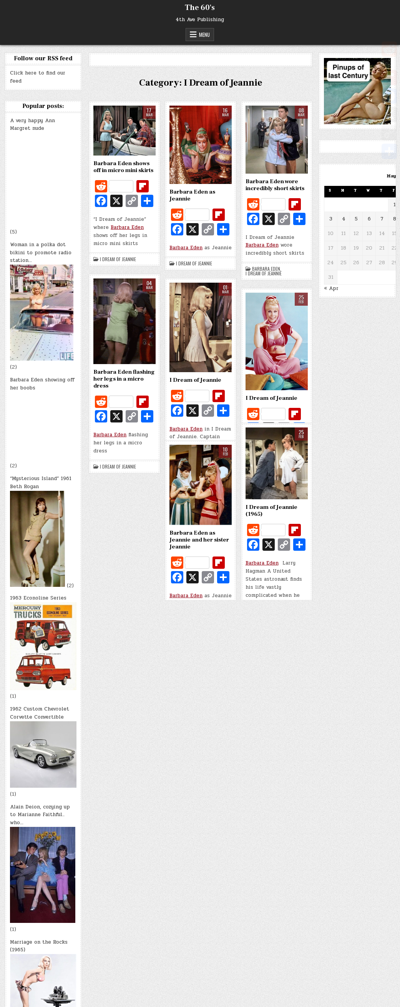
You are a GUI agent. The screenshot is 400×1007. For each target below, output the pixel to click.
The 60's (200, 8)
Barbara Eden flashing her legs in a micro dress (124, 378)
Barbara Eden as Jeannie (192, 195)
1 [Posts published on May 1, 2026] (394, 205)
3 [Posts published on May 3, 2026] (330, 219)
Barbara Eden (127, 227)
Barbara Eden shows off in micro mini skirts (123, 167)
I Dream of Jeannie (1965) (271, 511)
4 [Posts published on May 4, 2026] (343, 219)
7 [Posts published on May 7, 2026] (381, 219)
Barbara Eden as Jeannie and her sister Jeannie (199, 539)
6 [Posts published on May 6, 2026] (369, 219)
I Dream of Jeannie (118, 259)
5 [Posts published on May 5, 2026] (356, 219)
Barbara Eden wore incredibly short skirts (275, 185)
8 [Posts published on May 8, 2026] (394, 219)
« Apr (331, 288)
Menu (204, 34)
